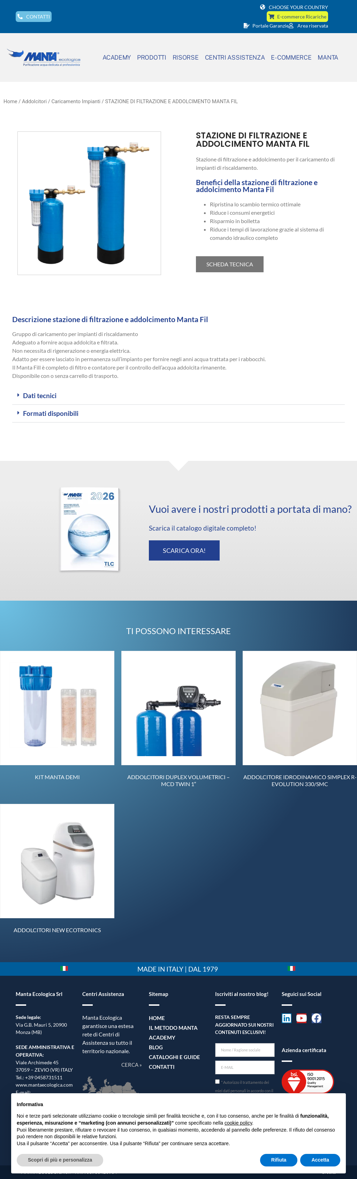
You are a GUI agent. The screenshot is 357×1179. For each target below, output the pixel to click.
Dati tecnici (39, 395)
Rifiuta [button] (279, 1160)
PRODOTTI (151, 57)
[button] (178, 396)
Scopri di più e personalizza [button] (60, 1160)
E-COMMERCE (291, 57)
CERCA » (131, 1065)
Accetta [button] (320, 1160)
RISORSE (186, 57)
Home (10, 101)
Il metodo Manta (171, 1027)
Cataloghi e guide (172, 1057)
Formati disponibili (50, 413)
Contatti (160, 1067)
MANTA (328, 57)
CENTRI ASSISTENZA (235, 57)
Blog (155, 1047)
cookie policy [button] (238, 1123)
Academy (161, 1037)
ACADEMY (116, 57)
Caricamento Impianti (75, 101)
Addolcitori (34, 101)
